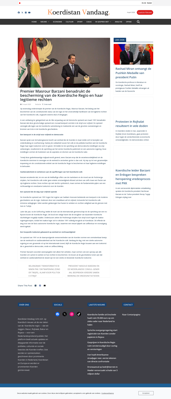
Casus (89, 22)
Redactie (38, 104)
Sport (80, 22)
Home (34, 22)
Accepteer (146, 393)
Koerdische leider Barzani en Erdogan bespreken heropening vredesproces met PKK (133, 176)
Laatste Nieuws (145, 12)
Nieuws (43, 22)
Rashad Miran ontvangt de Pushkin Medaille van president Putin (133, 73)
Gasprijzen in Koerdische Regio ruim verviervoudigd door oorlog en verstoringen (102, 346)
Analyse (118, 22)
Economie (57, 22)
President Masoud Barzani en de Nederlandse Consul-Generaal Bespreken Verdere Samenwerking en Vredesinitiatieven (83, 271)
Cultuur (69, 22)
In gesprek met (102, 22)
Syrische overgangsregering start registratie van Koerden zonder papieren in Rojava (102, 333)
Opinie (129, 22)
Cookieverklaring (107, 393)
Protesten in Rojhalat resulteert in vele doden (132, 124)
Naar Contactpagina (131, 314)
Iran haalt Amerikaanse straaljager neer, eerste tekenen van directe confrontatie (101, 358)
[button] (48, 21)
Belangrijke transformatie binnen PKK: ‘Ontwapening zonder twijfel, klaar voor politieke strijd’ (44, 271)
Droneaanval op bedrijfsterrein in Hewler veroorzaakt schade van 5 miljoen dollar (102, 370)
